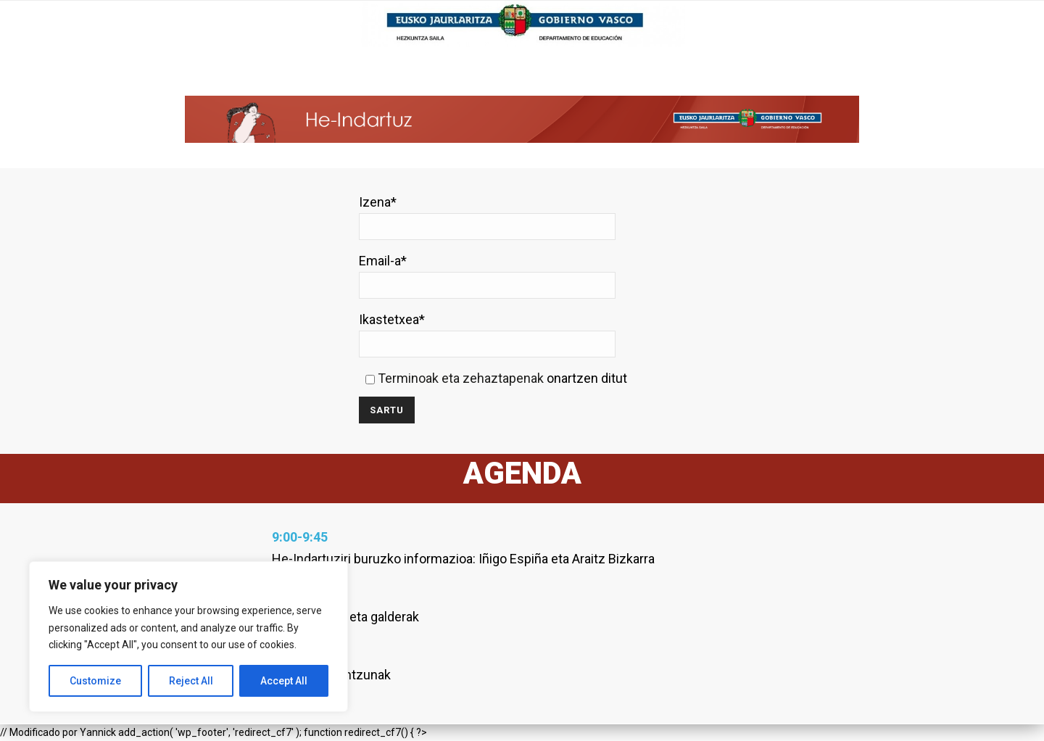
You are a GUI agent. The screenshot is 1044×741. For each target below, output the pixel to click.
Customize (95, 681)
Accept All (283, 681)
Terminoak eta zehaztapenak (461, 378)
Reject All (191, 681)
